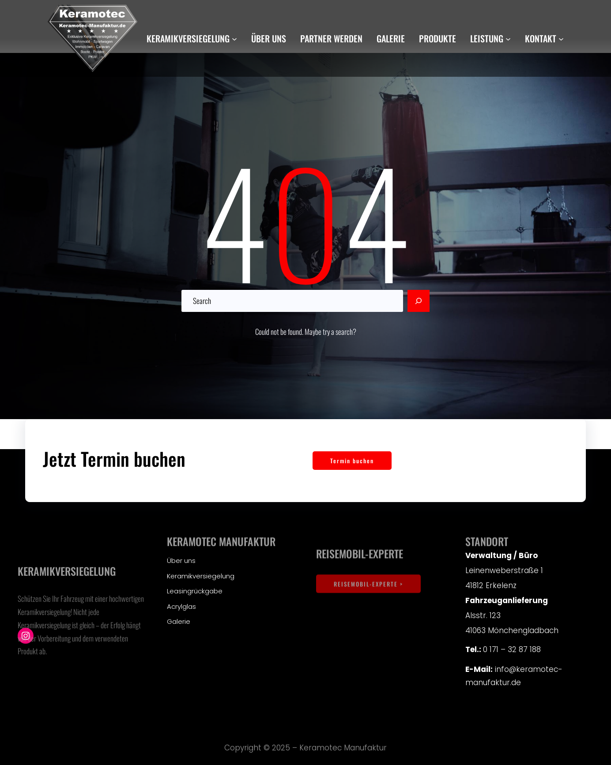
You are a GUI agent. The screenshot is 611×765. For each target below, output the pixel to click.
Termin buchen (352, 460)
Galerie (178, 621)
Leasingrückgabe (195, 591)
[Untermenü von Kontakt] (561, 38)
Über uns (181, 560)
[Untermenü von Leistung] (508, 38)
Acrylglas (181, 606)
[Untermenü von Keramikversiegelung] (234, 38)
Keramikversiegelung (200, 576)
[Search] (418, 301)
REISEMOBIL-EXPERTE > (368, 598)
